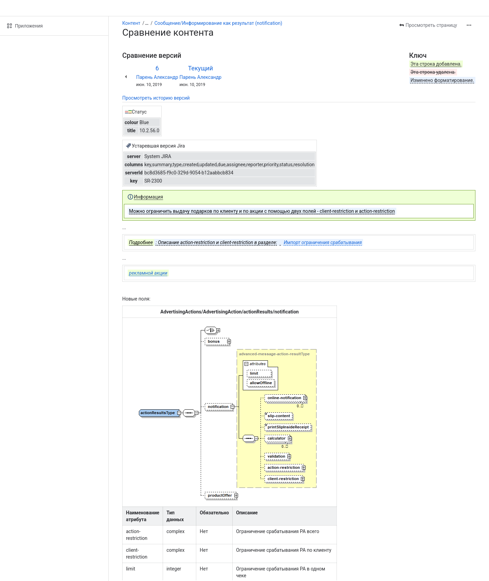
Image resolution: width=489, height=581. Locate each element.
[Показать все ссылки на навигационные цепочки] (146, 23)
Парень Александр (157, 77)
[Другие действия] (469, 25)
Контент (131, 23)
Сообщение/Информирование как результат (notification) (218, 23)
